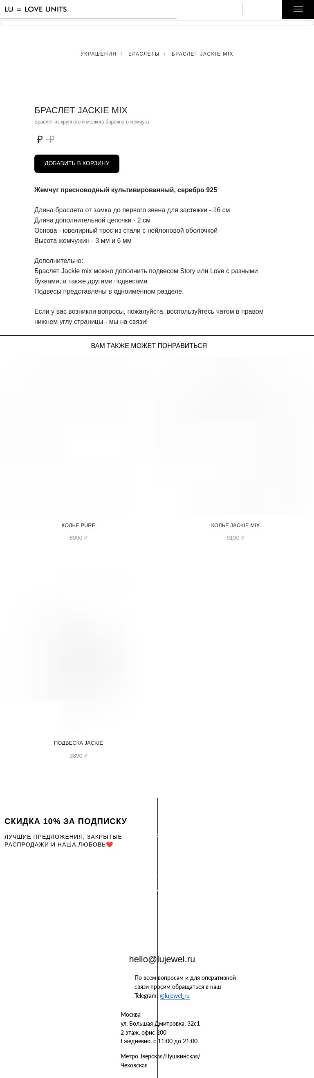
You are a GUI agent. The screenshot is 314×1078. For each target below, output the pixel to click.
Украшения (99, 54)
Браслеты (144, 54)
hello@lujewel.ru (162, 959)
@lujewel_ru (175, 995)
